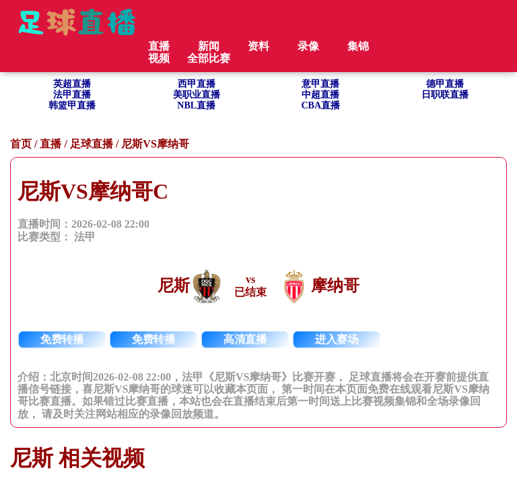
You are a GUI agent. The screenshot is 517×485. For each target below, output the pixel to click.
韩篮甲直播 (72, 105)
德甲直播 (445, 84)
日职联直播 (445, 95)
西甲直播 (196, 84)
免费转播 (62, 339)
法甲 (85, 237)
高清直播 (245, 339)
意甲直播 (320, 84)
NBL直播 (196, 105)
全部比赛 (208, 58)
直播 (50, 144)
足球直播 (91, 144)
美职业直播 (196, 95)
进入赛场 (337, 339)
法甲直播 (72, 95)
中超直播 (320, 95)
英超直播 (72, 84)
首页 (21, 144)
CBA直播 (320, 105)
